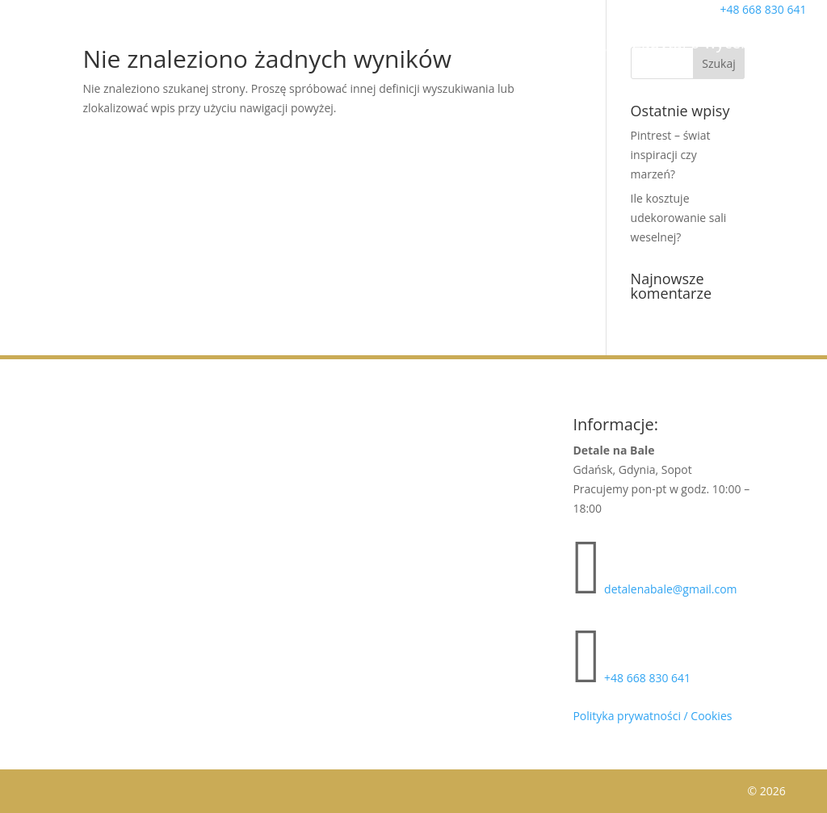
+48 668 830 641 (647, 677)
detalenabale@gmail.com (670, 589)
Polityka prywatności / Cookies (652, 715)
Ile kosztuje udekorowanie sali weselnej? (679, 218)
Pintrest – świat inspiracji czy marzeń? (671, 155)
